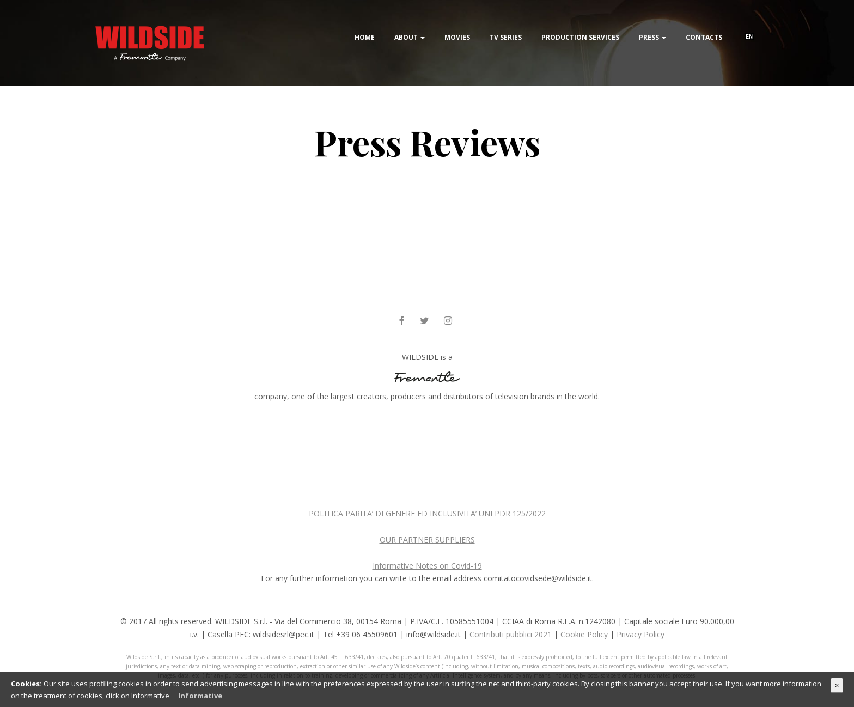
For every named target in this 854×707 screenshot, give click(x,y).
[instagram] (448, 321)
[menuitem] (749, 23)
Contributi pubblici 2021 (510, 634)
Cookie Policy (584, 634)
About (409, 37)
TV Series (506, 37)
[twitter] (424, 321)
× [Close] (837, 685)
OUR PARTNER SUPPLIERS (427, 539)
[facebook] (401, 321)
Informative (200, 695)
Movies (457, 37)
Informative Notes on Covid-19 (427, 565)
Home (365, 37)
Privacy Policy (640, 634)
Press (652, 37)
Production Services (580, 37)
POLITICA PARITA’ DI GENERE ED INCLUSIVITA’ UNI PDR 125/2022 (427, 513)
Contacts (704, 37)
